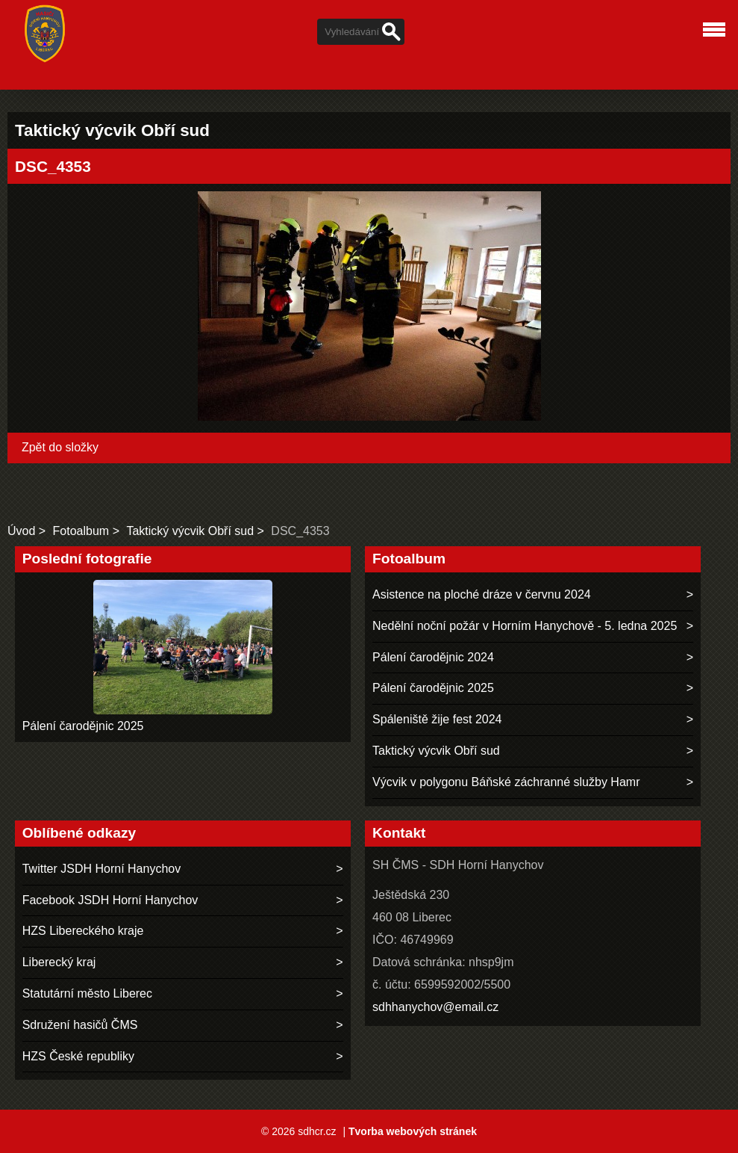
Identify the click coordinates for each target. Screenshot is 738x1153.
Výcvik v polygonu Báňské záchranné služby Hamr (506, 782)
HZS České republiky (78, 1056)
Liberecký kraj (59, 962)
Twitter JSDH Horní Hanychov (101, 868)
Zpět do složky (60, 447)
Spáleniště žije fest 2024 (436, 719)
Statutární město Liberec (87, 993)
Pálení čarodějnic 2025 (83, 726)
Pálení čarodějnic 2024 (433, 657)
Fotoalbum (81, 531)
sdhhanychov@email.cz (435, 1007)
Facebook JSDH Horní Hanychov (110, 900)
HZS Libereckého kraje (83, 930)
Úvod (21, 531)
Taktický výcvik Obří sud (190, 531)
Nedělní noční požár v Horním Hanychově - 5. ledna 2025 (524, 625)
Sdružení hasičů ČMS (80, 1024)
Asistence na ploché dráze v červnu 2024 (481, 594)
